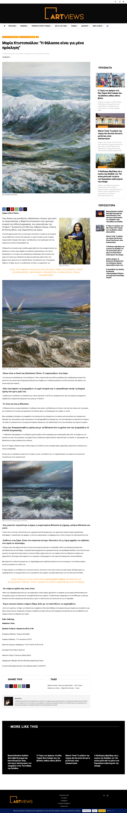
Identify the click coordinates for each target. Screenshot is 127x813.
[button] (115, 1)
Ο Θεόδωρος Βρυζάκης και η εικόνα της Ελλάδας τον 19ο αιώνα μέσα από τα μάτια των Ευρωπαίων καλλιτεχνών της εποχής (110, 176)
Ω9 (37, 37)
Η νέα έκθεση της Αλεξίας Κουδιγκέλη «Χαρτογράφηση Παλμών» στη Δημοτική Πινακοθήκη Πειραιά (115, 274)
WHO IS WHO (102, 167)
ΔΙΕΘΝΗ (101, 86)
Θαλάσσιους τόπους (54, 688)
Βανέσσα (18, 698)
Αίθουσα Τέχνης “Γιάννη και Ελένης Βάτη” (60, 685)
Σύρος (78, 688)
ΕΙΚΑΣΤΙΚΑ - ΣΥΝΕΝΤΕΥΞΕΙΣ (10, 37)
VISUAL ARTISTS (103, 126)
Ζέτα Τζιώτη (78, 685)
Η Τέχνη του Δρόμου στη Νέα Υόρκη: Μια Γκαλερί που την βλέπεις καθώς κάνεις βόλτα (49, 758)
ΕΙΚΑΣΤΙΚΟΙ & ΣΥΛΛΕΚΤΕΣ (27, 37)
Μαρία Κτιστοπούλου (67, 688)
